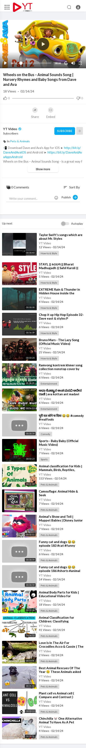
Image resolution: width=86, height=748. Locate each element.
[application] (43, 44)
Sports (44, 459)
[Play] (5, 63)
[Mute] (73, 63)
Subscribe (64, 131)
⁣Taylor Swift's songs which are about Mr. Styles (60, 236)
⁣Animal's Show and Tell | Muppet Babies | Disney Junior (61, 518)
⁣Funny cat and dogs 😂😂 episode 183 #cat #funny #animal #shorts (57, 545)
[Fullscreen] (80, 63)
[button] (78, 7)
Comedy (45, 434)
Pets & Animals (20, 141)
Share (35, 113)
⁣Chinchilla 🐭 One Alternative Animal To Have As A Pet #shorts (60, 722)
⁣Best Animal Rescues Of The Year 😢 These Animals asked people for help (60, 671)
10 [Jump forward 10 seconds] (66, 63)
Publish (69, 197)
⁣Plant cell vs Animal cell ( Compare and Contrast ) (56, 695)
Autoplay (77, 223)
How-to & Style (49, 253)
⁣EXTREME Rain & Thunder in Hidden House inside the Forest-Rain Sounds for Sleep (60, 293)
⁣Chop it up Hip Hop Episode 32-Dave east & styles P (61, 316)
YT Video (12, 129)
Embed (50, 113)
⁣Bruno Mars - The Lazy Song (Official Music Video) (59, 341)
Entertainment (49, 383)
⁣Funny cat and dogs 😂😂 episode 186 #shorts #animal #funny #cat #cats (59, 570)
